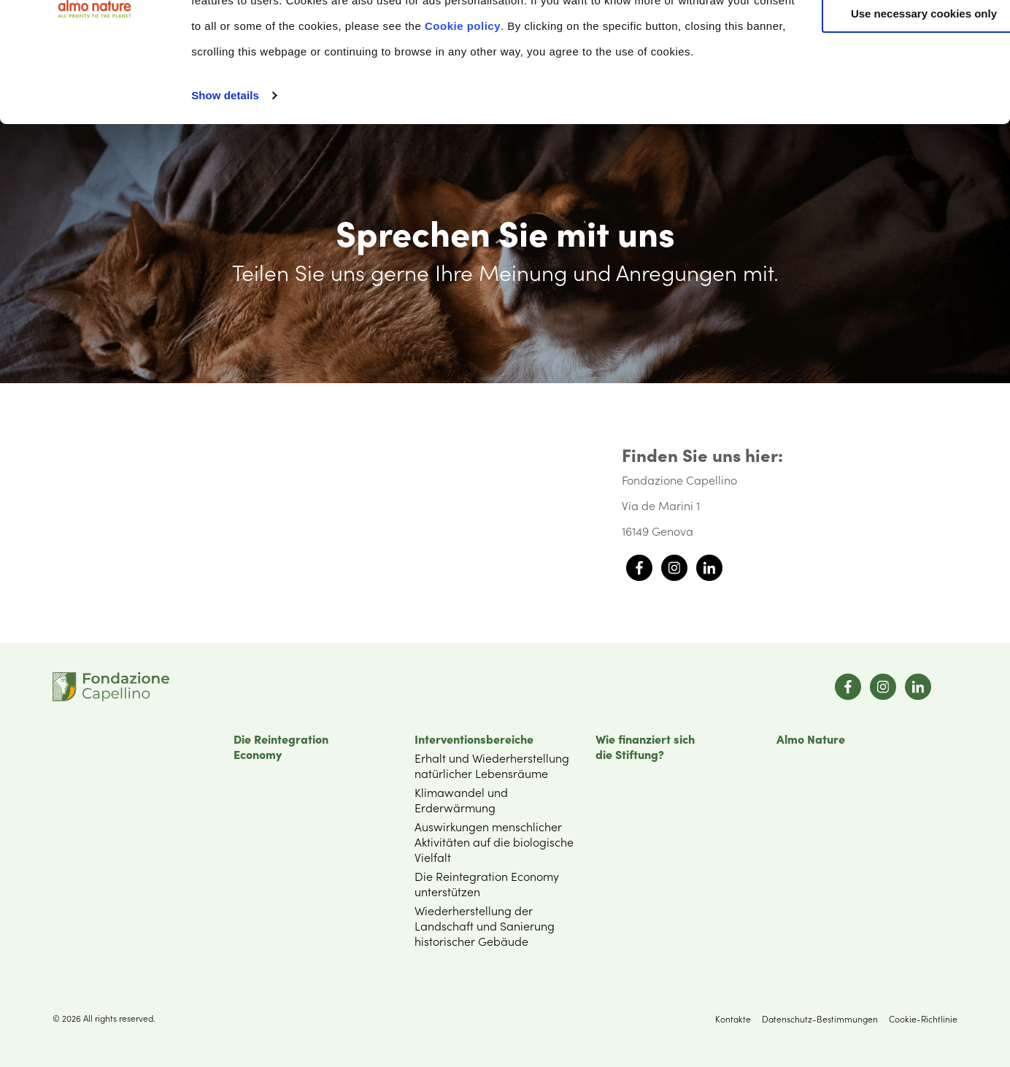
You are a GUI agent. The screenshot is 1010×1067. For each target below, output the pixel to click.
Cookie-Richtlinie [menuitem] (923, 1018)
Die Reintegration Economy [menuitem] (281, 746)
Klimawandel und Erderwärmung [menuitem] (461, 799)
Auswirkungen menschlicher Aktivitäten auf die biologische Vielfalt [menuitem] (494, 841)
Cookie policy (582, 134)
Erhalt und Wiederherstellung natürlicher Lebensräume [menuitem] (492, 765)
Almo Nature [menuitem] (810, 739)
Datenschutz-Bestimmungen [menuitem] (820, 1018)
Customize (888, 79)
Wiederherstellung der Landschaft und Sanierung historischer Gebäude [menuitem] (485, 925)
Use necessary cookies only (888, 122)
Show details (225, 214)
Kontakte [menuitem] (733, 1018)
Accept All (888, 36)
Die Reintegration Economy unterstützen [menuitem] (487, 883)
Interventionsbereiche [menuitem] (474, 739)
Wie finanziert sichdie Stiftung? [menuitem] (645, 746)
